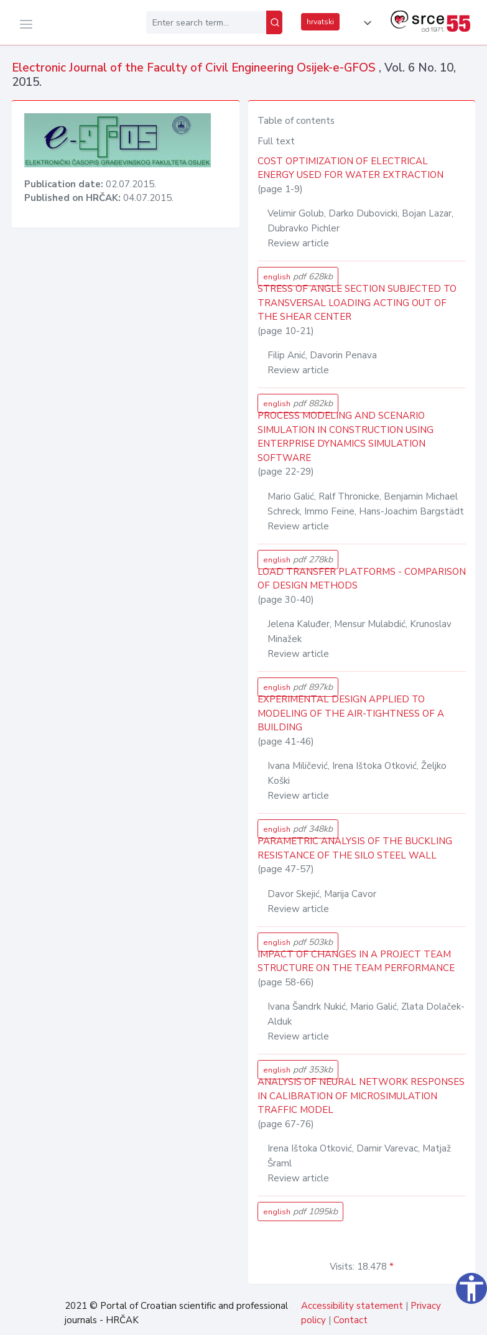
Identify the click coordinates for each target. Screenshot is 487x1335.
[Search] (274, 22)
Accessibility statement (352, 1306)
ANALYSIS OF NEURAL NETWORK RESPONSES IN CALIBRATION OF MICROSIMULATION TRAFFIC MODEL (361, 1096)
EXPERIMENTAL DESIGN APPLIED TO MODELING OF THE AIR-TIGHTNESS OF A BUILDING (350, 713)
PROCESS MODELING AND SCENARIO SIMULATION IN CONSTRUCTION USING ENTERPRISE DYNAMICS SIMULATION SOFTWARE (345, 436)
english (298, 276)
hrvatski (320, 22)
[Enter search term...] (206, 22)
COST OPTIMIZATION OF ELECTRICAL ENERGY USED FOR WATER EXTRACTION (350, 168)
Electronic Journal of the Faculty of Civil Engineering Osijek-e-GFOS (195, 68)
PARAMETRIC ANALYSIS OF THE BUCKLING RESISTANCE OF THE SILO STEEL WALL (354, 848)
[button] (365, 23)
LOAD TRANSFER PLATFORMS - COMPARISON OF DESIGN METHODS (361, 578)
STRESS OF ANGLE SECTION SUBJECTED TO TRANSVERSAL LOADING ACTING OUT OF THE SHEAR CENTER (357, 302)
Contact (350, 1320)
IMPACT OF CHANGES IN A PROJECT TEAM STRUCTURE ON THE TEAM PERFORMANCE (356, 961)
